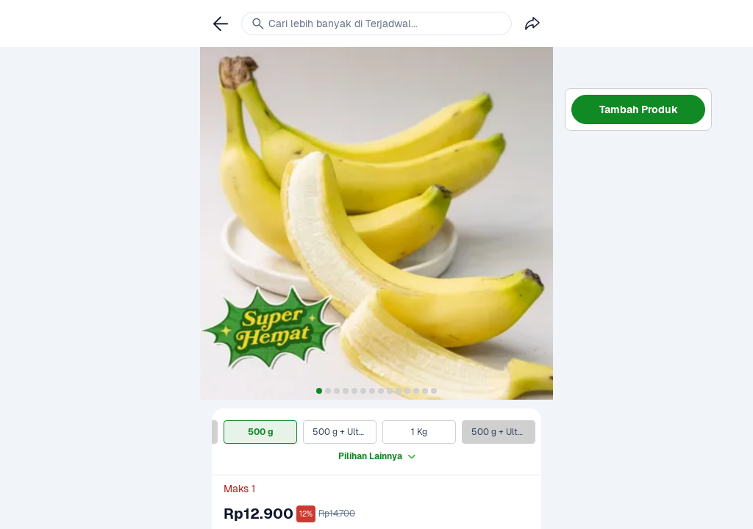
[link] (220, 23)
